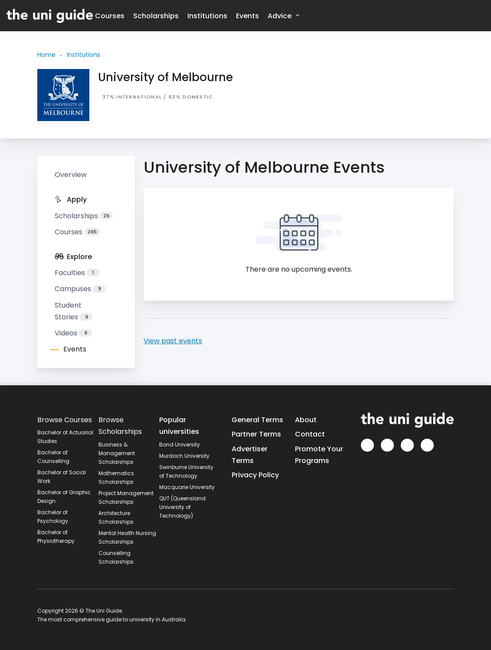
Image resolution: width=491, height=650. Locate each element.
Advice (283, 15)
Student (74, 311)
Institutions (207, 16)
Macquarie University (187, 487)
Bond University (179, 444)
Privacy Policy (255, 475)
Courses (109, 16)
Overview (71, 175)
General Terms (257, 420)
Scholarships (156, 16)
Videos (73, 333)
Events (247, 16)
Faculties (77, 273)
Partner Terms (256, 434)
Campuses (80, 289)
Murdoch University (184, 456)
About (306, 420)
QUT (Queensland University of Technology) (182, 507)
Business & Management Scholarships (116, 453)
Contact (310, 434)
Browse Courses (64, 420)
